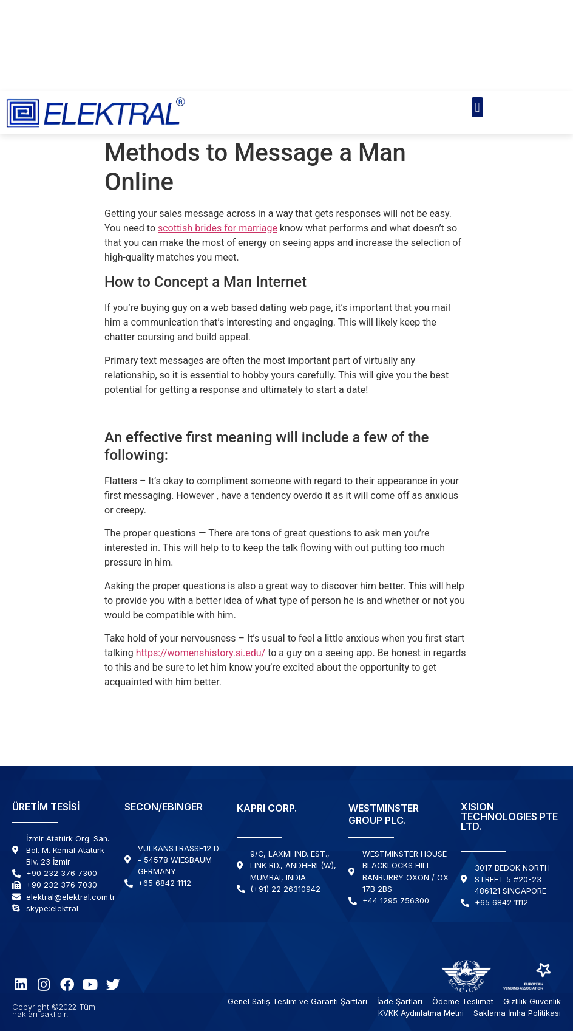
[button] (477, 107)
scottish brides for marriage (217, 228)
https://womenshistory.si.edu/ (201, 653)
